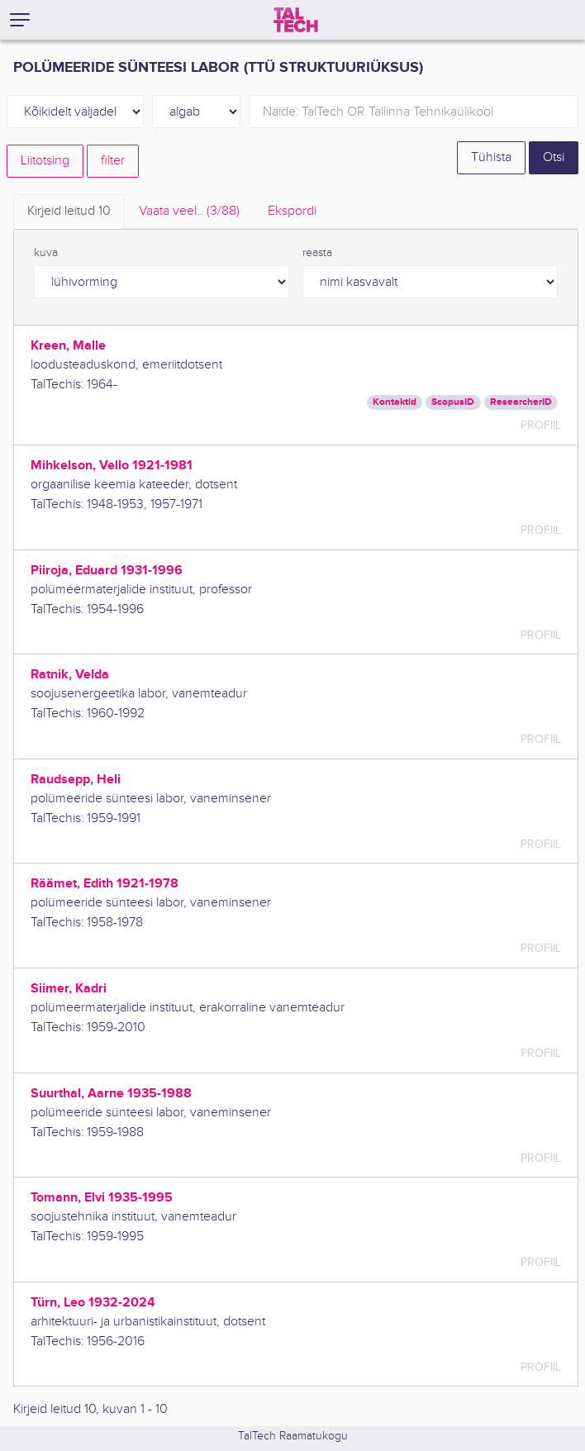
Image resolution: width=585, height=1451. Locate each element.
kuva (46, 252)
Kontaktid (394, 402)
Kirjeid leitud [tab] (69, 211)
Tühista (491, 157)
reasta (317, 252)
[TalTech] (296, 20)
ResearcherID (521, 402)
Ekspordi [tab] (292, 211)
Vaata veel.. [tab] (189, 211)
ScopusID (452, 402)
